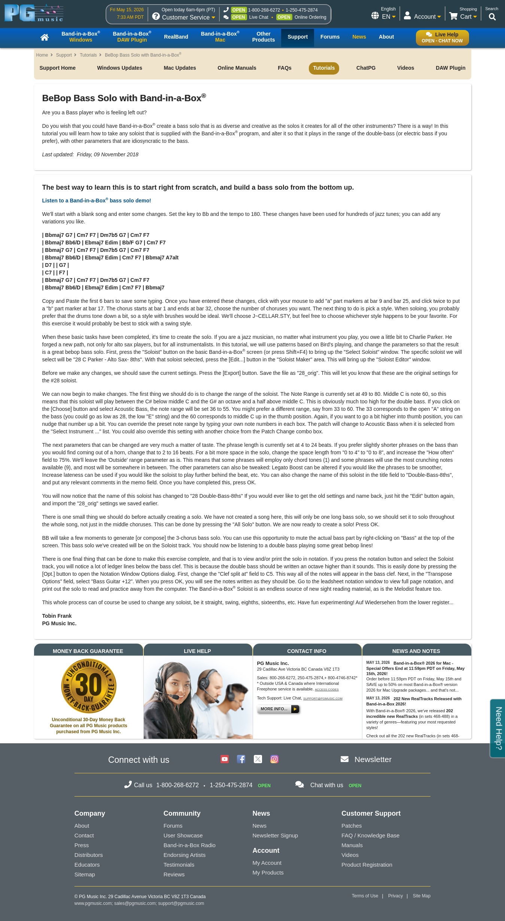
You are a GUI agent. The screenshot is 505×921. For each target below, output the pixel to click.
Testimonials (179, 864)
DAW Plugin (450, 68)
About (81, 825)
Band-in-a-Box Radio (190, 845)
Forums (173, 825)
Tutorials (88, 55)
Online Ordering (310, 17)
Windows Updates (119, 68)
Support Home (58, 68)
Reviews (174, 874)
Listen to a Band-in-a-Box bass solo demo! (96, 201)
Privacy (395, 896)
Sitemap (84, 874)
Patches (351, 825)
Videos (405, 68)
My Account (267, 863)
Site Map (422, 896)
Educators (87, 864)
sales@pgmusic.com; (136, 903)
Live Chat (258, 17)
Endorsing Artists (185, 855)
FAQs (285, 68)
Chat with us (326, 785)
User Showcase (183, 835)
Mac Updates (180, 68)
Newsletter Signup (275, 835)
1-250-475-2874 (301, 10)
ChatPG (365, 68)
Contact (84, 835)
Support (64, 55)
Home (42, 55)
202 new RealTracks (417, 736)
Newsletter (373, 759)
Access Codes (327, 689)
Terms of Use (365, 896)
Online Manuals (236, 68)
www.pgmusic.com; (93, 903)
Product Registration (366, 864)
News (259, 825)
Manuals (352, 845)
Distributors (88, 855)
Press (81, 845)
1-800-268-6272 (264, 10)
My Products (267, 872)
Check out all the (382, 736)
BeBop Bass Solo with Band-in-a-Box (143, 55)
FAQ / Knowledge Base (370, 835)
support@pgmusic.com (323, 698)
